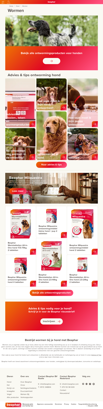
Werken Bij (24, 394)
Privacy (66, 404)
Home (11, 6)
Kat (8, 385)
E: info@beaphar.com (46, 384)
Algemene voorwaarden (45, 404)
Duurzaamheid (26, 391)
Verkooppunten (26, 397)
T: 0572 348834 (44, 387)
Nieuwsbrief (64, 393)
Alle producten (13, 397)
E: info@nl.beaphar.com (69, 384)
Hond (17, 6)
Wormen (24, 6)
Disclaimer (58, 404)
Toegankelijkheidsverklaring (87, 404)
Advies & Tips (96, 355)
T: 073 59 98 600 (67, 387)
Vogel (9, 394)
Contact (63, 390)
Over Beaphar (26, 382)
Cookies (73, 404)
